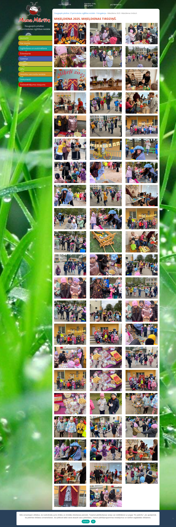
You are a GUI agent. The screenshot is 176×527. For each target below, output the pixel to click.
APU (22, 69)
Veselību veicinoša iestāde (32, 74)
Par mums (25, 43)
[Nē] (173, 518)
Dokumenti (25, 79)
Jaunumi (24, 38)
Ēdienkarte (25, 53)
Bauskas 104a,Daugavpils (90, 4)
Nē (93, 521)
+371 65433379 (65, 4)
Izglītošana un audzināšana (33, 48)
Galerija (24, 58)
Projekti (24, 63)
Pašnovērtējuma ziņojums (32, 84)
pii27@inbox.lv (115, 4)
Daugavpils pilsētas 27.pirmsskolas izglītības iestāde (34, 28)
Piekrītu (85, 521)
